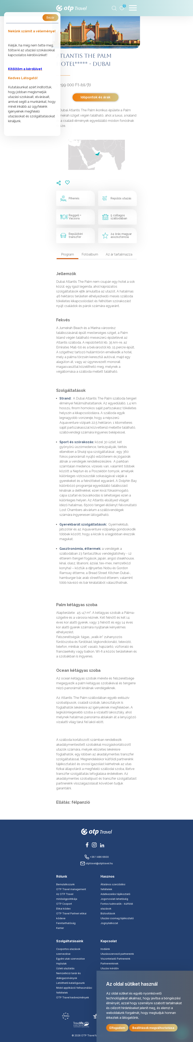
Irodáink (105, 949)
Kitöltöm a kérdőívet (25, 69)
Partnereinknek (109, 963)
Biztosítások (108, 913)
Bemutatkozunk (65, 884)
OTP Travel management (71, 889)
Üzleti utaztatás (65, 968)
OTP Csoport (64, 903)
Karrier (60, 927)
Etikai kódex (63, 908)
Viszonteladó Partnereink (115, 958)
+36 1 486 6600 (96, 856)
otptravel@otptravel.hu (96, 863)
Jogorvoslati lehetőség (114, 898)
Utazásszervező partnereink (117, 953)
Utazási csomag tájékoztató (117, 918)
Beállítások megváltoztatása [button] (153, 1027)
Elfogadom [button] (117, 1027)
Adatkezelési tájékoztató (115, 894)
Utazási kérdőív (110, 968)
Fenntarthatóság (66, 923)
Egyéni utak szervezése (70, 958)
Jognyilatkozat (109, 923)
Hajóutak (61, 963)
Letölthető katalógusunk (70, 982)
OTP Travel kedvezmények (72, 997)
